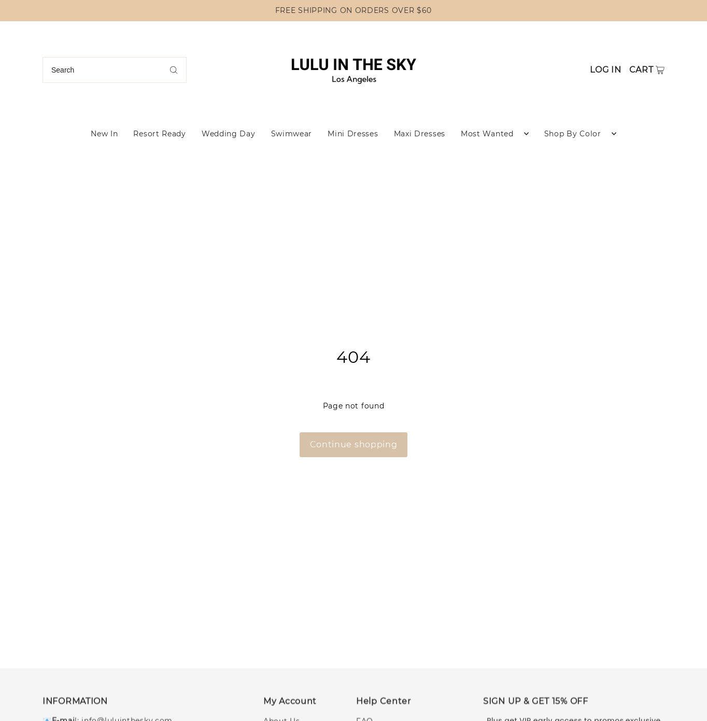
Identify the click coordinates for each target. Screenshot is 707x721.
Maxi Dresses (419, 133)
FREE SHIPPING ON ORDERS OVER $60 (353, 10)
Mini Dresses (353, 133)
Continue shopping (354, 444)
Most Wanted (487, 133)
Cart (641, 70)
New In (104, 133)
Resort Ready (159, 133)
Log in (605, 70)
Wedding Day (229, 133)
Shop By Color (572, 133)
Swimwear (292, 133)
